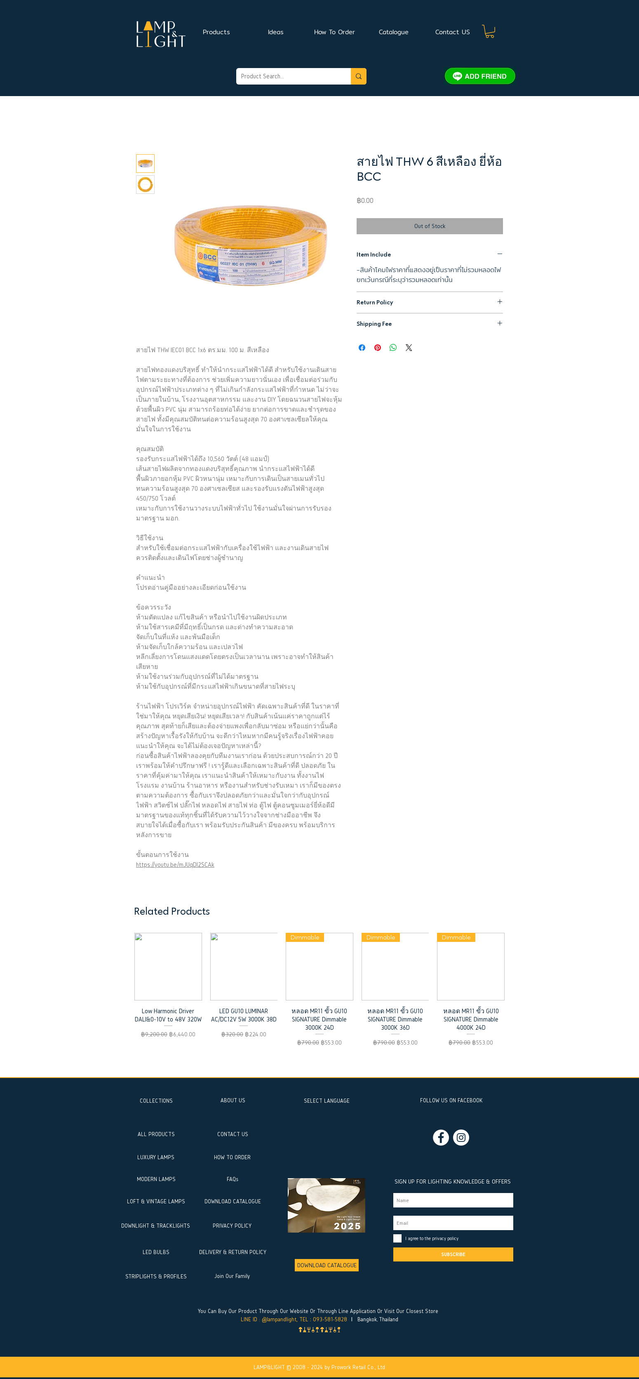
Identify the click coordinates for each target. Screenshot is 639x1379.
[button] (490, 31)
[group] (319, 1000)
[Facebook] (441, 1138)
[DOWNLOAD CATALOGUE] (327, 1265)
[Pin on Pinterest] (378, 348)
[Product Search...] (287, 76)
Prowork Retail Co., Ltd (358, 1367)
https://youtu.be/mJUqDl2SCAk (175, 864)
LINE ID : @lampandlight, (269, 1319)
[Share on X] (409, 348)
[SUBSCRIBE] (453, 1254)
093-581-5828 (330, 1319)
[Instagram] (461, 1138)
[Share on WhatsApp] (393, 348)
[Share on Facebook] (362, 348)
